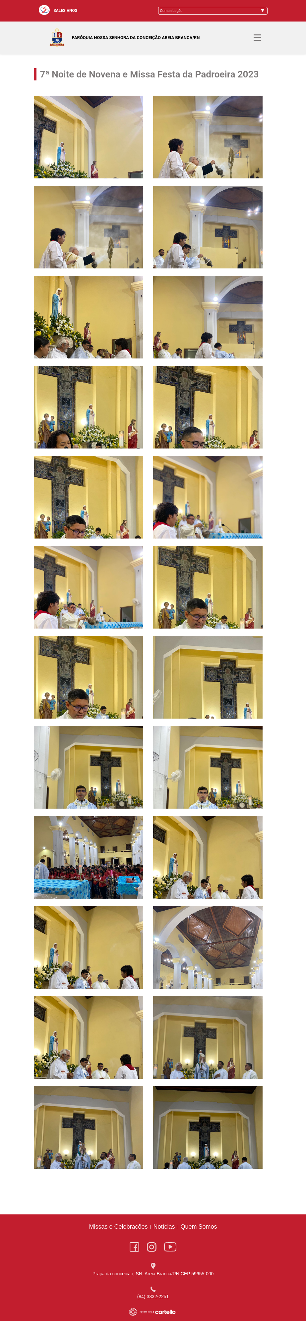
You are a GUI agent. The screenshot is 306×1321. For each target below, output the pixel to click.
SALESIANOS (65, 10)
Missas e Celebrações (118, 1226)
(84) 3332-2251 (153, 1296)
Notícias (164, 1226)
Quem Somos (199, 1226)
